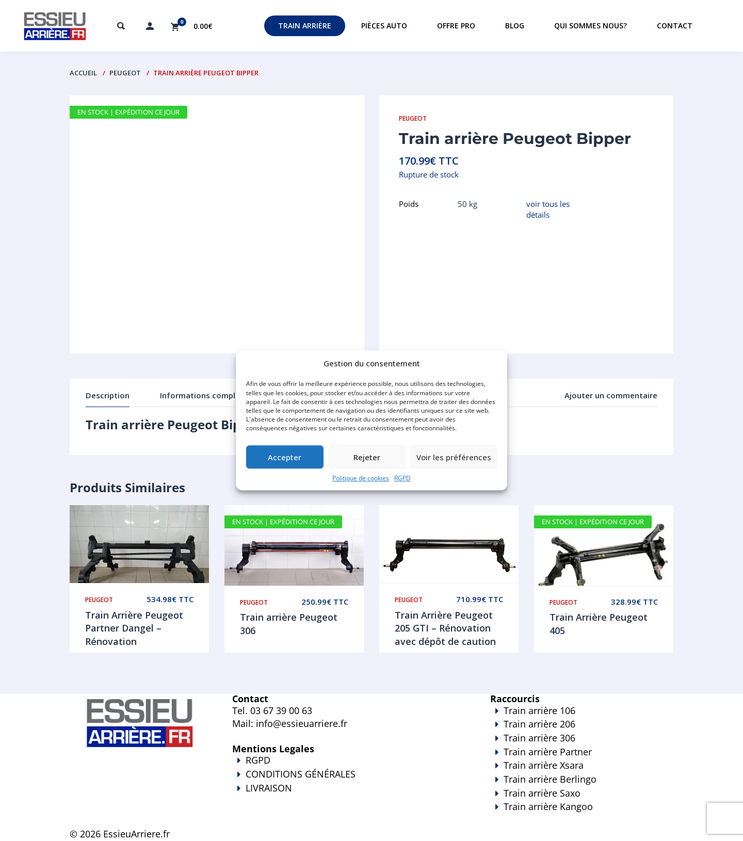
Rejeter (366, 457)
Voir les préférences (453, 457)
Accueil (83, 72)
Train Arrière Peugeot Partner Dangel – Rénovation (134, 628)
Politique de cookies (360, 478)
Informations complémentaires (219, 395)
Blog (514, 25)
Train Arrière (304, 25)
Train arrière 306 (539, 738)
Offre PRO (456, 25)
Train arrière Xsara (544, 765)
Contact (674, 25)
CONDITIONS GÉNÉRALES (301, 774)
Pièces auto (384, 25)
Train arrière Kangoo (552, 813)
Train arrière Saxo (542, 793)
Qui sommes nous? (590, 25)
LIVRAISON (345, 795)
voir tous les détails (548, 209)
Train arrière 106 (539, 710)
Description (108, 395)
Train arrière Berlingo (550, 779)
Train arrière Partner (548, 752)
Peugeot (125, 72)
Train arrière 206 (539, 724)
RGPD (402, 478)
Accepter (284, 457)
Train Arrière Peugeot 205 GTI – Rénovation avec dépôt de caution (445, 628)
